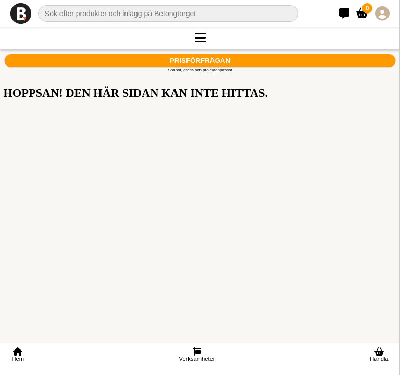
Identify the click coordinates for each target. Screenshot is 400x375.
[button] (200, 38)
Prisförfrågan (200, 61)
